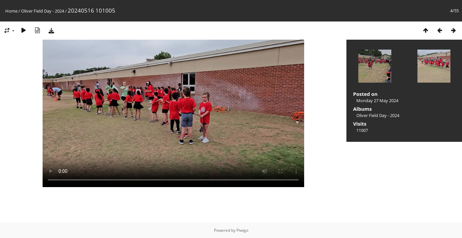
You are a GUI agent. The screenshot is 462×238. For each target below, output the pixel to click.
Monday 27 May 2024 (377, 100)
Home (11, 11)
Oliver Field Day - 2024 (42, 11)
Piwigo (242, 230)
